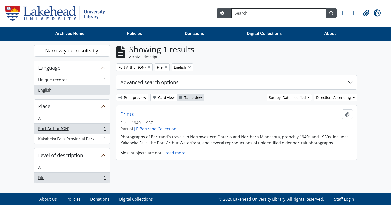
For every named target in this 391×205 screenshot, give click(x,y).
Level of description (60, 155)
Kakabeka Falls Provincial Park (72, 140)
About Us (48, 199)
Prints (127, 114)
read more (175, 153)
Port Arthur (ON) (72, 130)
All (40, 118)
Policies (134, 33)
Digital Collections (264, 33)
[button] (344, 13)
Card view (164, 97)
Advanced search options (149, 82)
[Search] (278, 13)
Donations (194, 33)
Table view (190, 97)
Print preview (132, 97)
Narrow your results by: (72, 50)
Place (44, 106)
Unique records (72, 81)
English (72, 91)
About (330, 33)
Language (49, 67)
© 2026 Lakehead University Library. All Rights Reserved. (271, 199)
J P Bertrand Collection (155, 129)
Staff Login (344, 199)
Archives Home (70, 33)
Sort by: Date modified (288, 97)
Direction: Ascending (334, 97)
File (72, 179)
